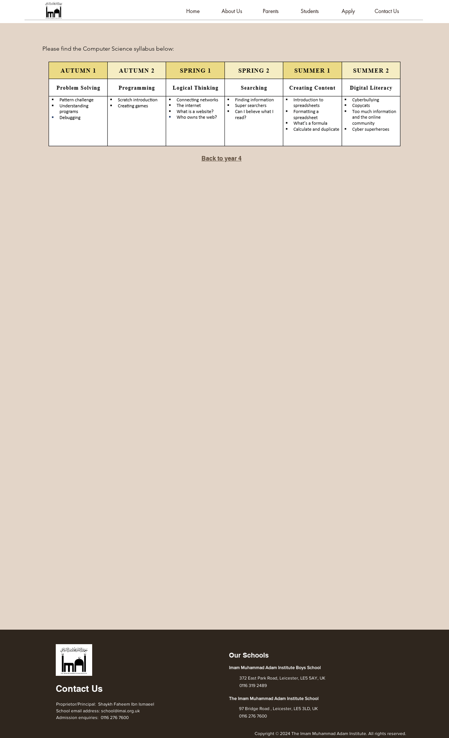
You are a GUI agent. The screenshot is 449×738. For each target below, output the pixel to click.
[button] (231, 11)
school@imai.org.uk (120, 710)
